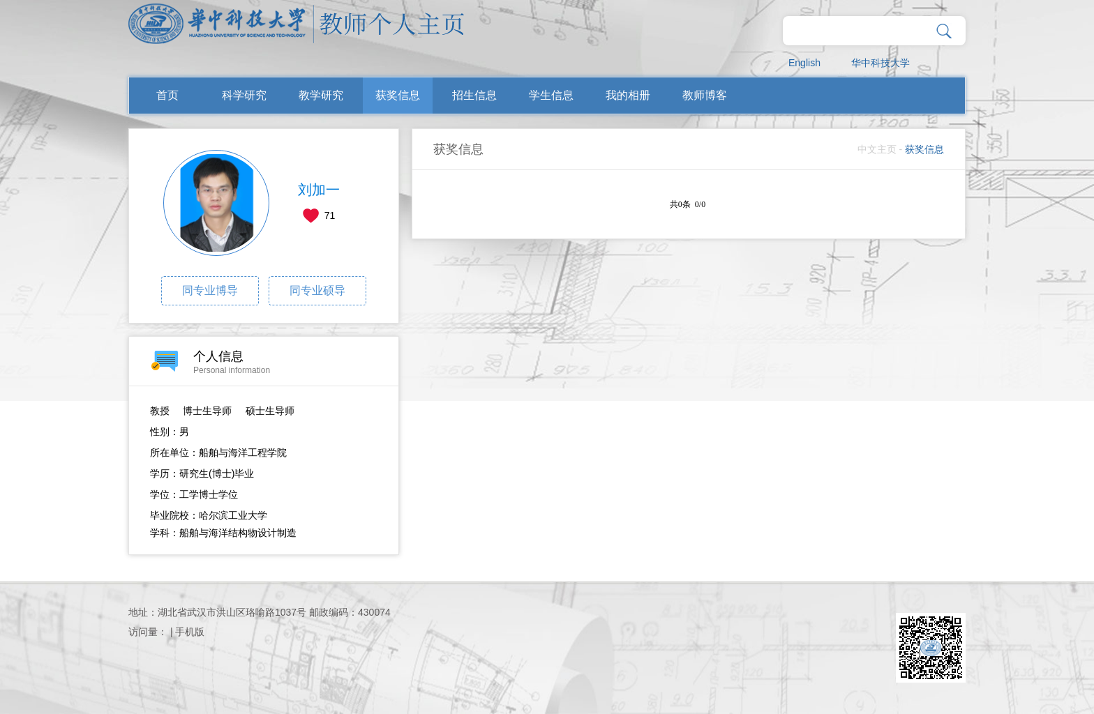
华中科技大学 (880, 62)
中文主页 (877, 149)
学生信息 (551, 95)
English (804, 62)
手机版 (189, 631)
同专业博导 (210, 290)
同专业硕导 (317, 290)
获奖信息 (397, 95)
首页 (167, 95)
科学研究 (244, 95)
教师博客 (704, 95)
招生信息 (474, 95)
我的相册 (628, 95)
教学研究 (321, 95)
